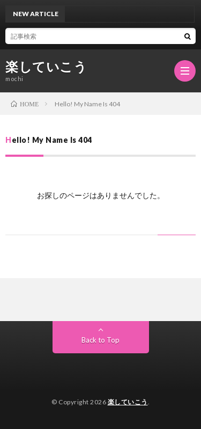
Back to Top (100, 340)
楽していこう (46, 66)
